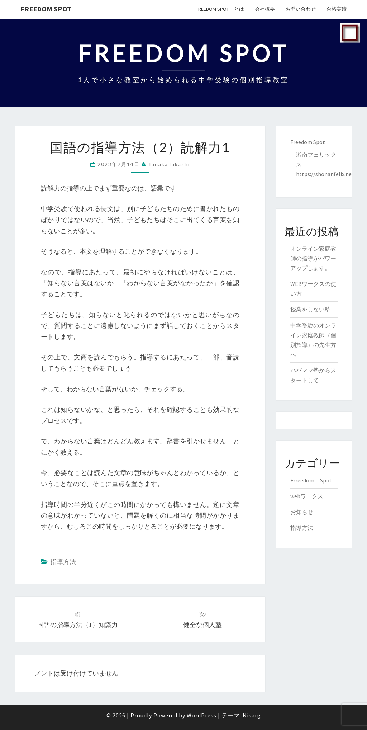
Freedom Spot (45, 8)
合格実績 (337, 9)
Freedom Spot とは (220, 9)
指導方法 (63, 561)
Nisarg (252, 715)
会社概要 (265, 9)
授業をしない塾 (310, 309)
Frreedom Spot (311, 480)
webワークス (306, 496)
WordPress (201, 715)
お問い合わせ (301, 9)
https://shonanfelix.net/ (326, 174)
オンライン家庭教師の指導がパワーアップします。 (313, 258)
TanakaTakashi (169, 164)
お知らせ (301, 511)
